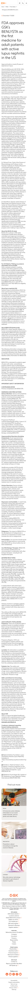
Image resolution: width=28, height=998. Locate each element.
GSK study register (13, 923)
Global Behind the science (13, 917)
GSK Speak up (13, 965)
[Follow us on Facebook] (17, 974)
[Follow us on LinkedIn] (7, 974)
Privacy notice (13, 987)
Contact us (14, 961)
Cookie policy (14, 986)
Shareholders (13, 949)
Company (14, 934)
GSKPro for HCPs (13, 919)
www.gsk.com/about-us (8, 722)
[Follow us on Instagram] (10, 974)
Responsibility (14, 940)
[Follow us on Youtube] (20, 974)
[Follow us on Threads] (13, 974)
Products (14, 938)
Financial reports (13, 952)
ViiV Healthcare (13, 921)
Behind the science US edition (14, 932)
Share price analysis (13, 954)
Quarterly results (13, 951)
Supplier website (13, 927)
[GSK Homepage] (4, 3)
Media (14, 942)
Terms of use (14, 984)
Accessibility (14, 980)
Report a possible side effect (14, 963)
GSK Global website (13, 914)
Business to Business (14, 925)
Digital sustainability (14, 982)
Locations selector (14, 916)
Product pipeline (13, 956)
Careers (14, 944)
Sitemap (14, 989)
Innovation (14, 936)
